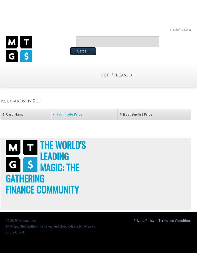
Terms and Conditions (174, 221)
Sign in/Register (180, 29)
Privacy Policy (144, 221)
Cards (83, 51)
